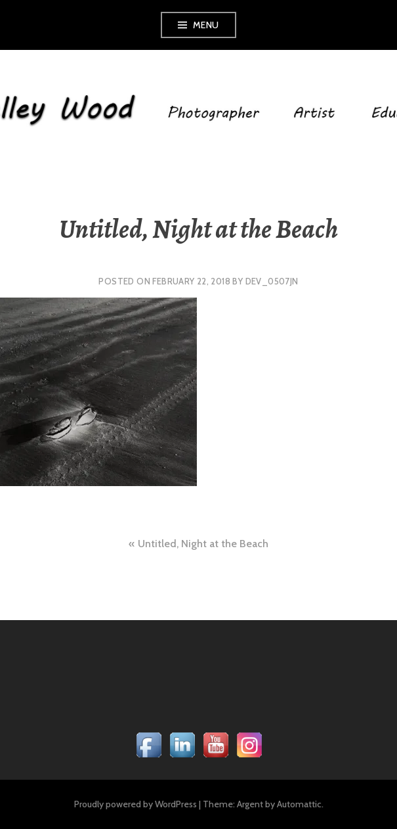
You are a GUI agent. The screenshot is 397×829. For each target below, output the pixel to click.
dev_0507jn (272, 281)
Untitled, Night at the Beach (203, 543)
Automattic (299, 804)
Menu (206, 25)
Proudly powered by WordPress (135, 804)
